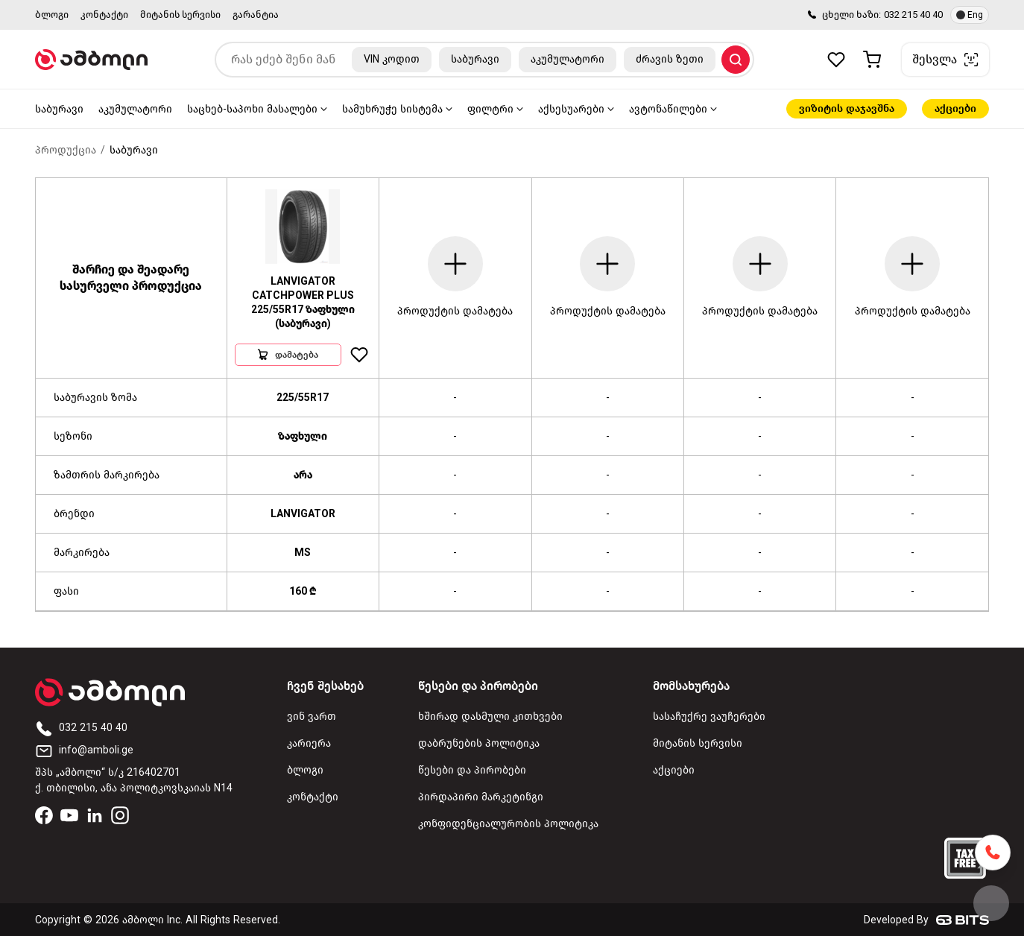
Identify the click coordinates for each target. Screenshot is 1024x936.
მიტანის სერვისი (180, 14)
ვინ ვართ (311, 716)
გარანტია (256, 14)
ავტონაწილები (668, 109)
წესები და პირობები (472, 770)
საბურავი (59, 109)
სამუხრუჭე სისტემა (392, 109)
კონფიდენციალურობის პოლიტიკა (508, 824)
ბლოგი (52, 14)
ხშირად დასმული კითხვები (490, 716)
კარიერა (309, 743)
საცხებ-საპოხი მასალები (252, 109)
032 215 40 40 (913, 14)
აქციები (955, 108)
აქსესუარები (571, 109)
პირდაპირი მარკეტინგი (480, 797)
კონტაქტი (104, 14)
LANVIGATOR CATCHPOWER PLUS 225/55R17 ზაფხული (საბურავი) (303, 302)
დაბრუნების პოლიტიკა (479, 743)
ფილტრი (490, 109)
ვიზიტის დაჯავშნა (846, 108)
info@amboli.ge (84, 750)
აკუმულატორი (135, 109)
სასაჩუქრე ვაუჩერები (709, 716)
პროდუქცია (65, 150)
